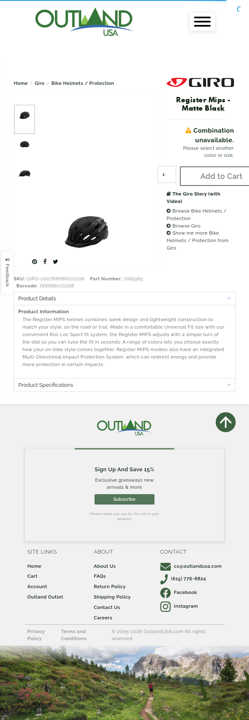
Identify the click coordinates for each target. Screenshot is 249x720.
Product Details (37, 298)
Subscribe (124, 499)
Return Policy (110, 586)
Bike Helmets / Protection (83, 83)
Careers (103, 618)
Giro (40, 83)
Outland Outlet (45, 597)
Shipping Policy (112, 597)
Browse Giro (184, 226)
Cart (32, 576)
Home (21, 83)
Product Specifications (45, 385)
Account (37, 586)
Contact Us (107, 607)
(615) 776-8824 (183, 578)
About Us (105, 566)
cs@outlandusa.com (191, 566)
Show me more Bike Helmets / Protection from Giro (198, 240)
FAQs (100, 576)
